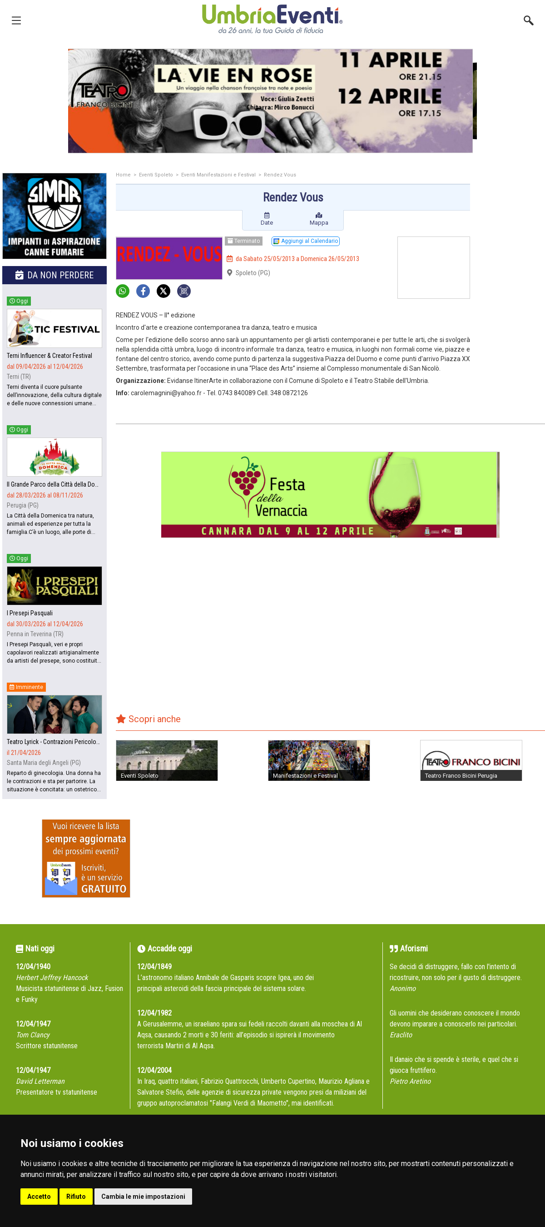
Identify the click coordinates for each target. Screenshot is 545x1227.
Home (123, 175)
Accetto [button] (39, 1196)
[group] (272, 101)
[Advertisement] (511, 209)
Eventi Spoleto (156, 175)
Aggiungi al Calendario (305, 241)
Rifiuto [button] (76, 1196)
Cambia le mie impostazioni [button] (143, 1196)
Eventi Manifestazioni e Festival (218, 175)
